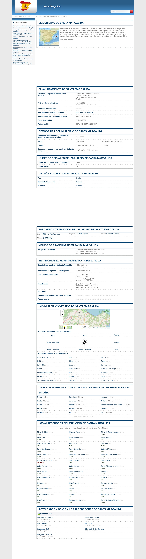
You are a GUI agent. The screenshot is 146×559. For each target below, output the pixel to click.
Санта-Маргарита (112, 234)
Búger (71, 365)
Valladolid (40, 412)
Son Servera (91, 525)
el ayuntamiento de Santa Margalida (64, 89)
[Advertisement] (84, 67)
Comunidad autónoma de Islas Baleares (38, 16)
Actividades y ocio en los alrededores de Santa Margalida (80, 509)
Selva (103, 376)
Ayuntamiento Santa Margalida (58, 16)
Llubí (39, 361)
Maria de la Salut (53, 342)
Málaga (103, 401)
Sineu (71, 361)
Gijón (103, 412)
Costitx (39, 369)
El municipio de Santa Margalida (61, 22)
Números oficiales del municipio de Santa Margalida (75, 158)
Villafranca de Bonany (45, 373)
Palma (71, 405)
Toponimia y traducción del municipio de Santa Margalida (79, 229)
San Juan (104, 365)
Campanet (73, 369)
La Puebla (41, 365)
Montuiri (72, 376)
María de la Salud (43, 357)
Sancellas (72, 380)
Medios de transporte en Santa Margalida (68, 245)
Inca (70, 373)
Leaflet (84, 328)
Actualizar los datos (67, 40)
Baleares (79, 182)
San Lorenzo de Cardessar (47, 380)
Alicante (72, 408)
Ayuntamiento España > (20, 16)
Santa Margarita (82, 234)
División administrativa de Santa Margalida (69, 173)
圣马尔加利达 (48, 238)
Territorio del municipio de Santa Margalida (70, 260)
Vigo (70, 412)
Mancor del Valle (107, 380)
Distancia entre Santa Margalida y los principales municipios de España (22, 55)
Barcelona (72, 397)
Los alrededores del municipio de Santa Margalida (74, 423)
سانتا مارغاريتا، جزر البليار (51, 234)
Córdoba (104, 408)
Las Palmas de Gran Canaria (111, 405)
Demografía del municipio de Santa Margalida (71, 131)
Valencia (104, 397)
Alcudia (39, 376)
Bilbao (39, 408)
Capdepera (43, 531)
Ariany (116, 342)
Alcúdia (116, 335)
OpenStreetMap (98, 328)
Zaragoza (72, 401)
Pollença (42, 525)
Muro (52, 335)
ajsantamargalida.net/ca (84, 112)
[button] (62, 311)
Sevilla (39, 401)
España (78, 178)
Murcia (39, 405)
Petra (103, 361)
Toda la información (21, 22)
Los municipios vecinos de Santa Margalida (69, 306)
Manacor (104, 373)
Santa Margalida (51, 6)
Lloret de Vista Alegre (109, 369)
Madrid (39, 397)
